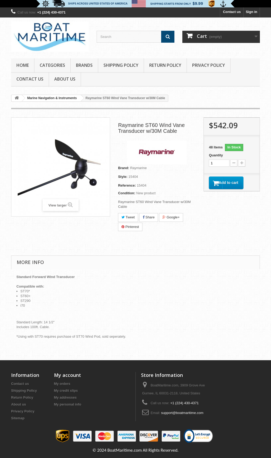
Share (149, 217)
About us (64, 79)
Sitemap (18, 418)
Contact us (232, 12)
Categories (52, 65)
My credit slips (66, 391)
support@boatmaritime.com (182, 413)
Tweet (128, 217)
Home (22, 65)
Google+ (171, 217)
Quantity (216, 155)
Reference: (127, 185)
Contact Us (29, 79)
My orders (62, 384)
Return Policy (165, 65)
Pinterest (130, 227)
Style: (122, 177)
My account (67, 375)
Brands (84, 65)
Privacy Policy (208, 65)
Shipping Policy (120, 65)
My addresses (65, 397)
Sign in (251, 12)
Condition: (126, 193)
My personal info (67, 404)
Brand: (123, 168)
